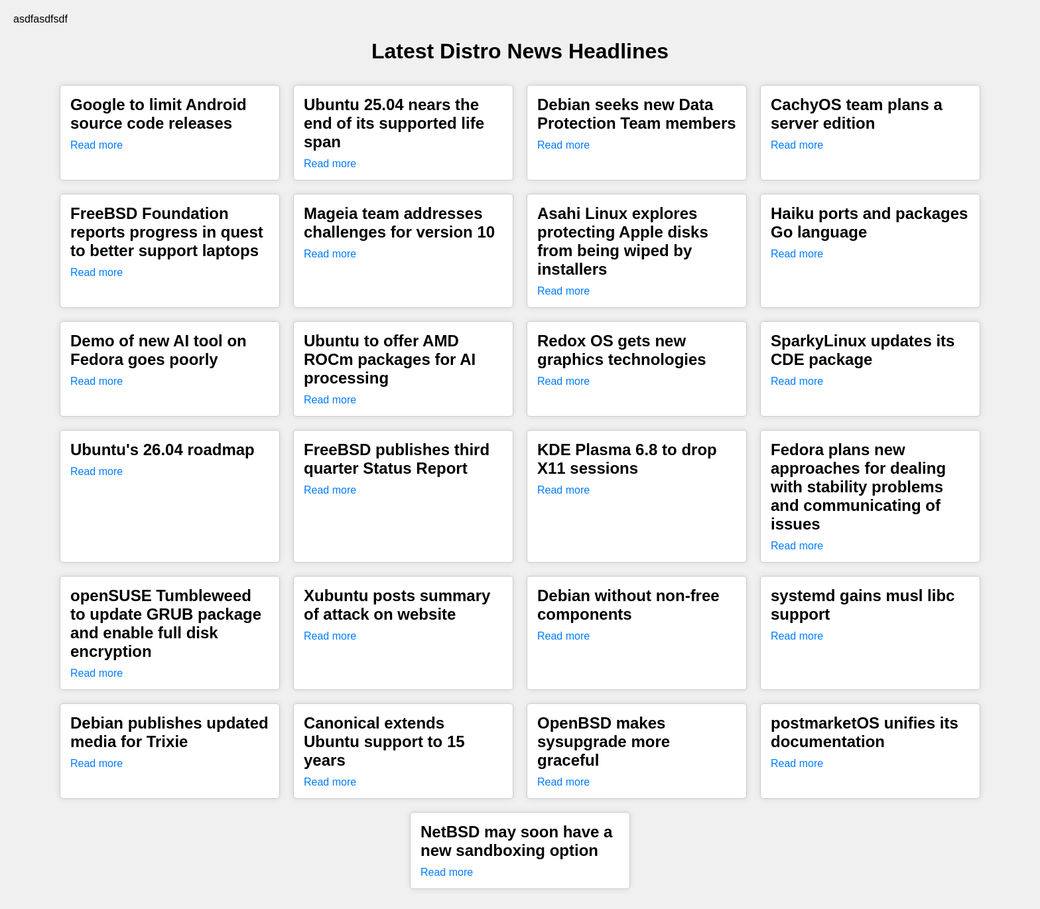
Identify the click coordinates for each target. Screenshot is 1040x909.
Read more (96, 145)
